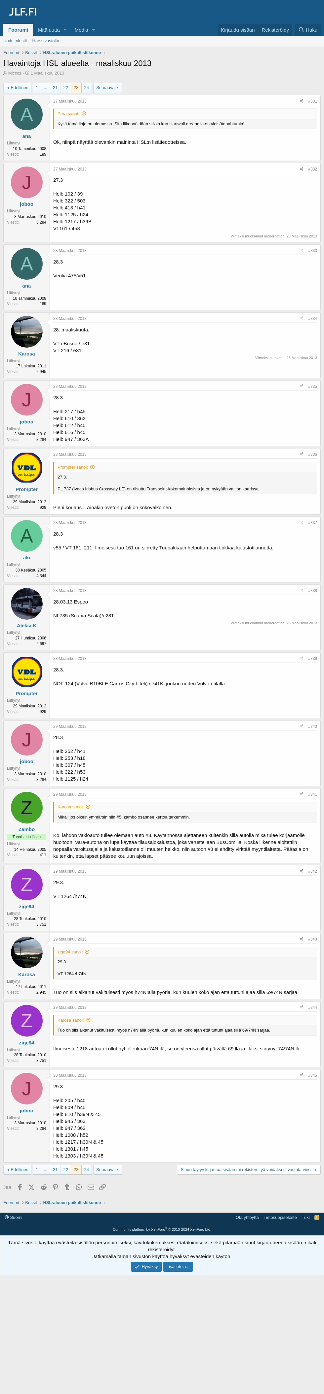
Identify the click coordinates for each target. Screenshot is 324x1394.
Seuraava (105, 87)
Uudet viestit (15, 40)
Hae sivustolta (46, 40)
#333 (312, 250)
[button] (65, 30)
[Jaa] (302, 101)
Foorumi (18, 30)
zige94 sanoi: (70, 951)
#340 (312, 726)
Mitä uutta (49, 30)
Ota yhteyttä (247, 1313)
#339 (312, 658)
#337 (312, 522)
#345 (312, 1075)
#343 (312, 939)
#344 (312, 1007)
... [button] (45, 87)
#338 (312, 590)
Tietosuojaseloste (280, 1313)
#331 (312, 101)
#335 (312, 386)
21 (55, 87)
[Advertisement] (163, 1227)
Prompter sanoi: (73, 467)
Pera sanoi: (68, 113)
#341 (312, 794)
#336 (312, 454)
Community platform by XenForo (162, 1325)
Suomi (13, 1313)
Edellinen (19, 87)
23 (76, 87)
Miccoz (14, 73)
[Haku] (308, 30)
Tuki (305, 1313)
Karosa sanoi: (71, 806)
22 (65, 87)
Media (81, 30)
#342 (312, 871)
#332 (312, 169)
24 (86, 87)
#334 (312, 318)
